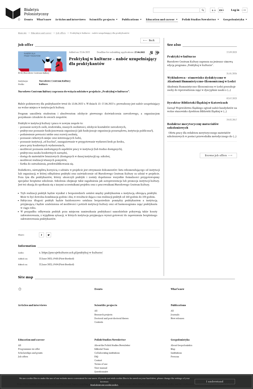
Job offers (61, 33)
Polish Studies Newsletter (199, 19)
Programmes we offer (29, 349)
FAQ (96, 356)
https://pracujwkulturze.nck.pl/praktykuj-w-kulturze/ (72, 252)
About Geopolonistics (181, 345)
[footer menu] (20, 289)
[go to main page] (28, 14)
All (95, 310)
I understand (214, 381)
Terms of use (100, 364)
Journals (175, 314)
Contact (98, 360)
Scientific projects (102, 19)
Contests (98, 322)
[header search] (176, 10)
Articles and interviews (70, 19)
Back (152, 40)
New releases (177, 318)
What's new (44, 19)
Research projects (103, 314)
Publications (130, 19)
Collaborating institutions (107, 353)
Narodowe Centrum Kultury (55, 81)
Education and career (160, 19)
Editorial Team (101, 349)
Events (28, 19)
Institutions (176, 353)
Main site (22, 33)
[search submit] (202, 10)
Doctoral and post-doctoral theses (111, 318)
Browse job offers (216, 155)
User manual (100, 368)
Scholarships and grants (30, 353)
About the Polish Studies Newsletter (112, 345)
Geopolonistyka (233, 19)
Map (173, 349)
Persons (175, 356)
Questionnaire (101, 371)
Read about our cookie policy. (104, 385)
